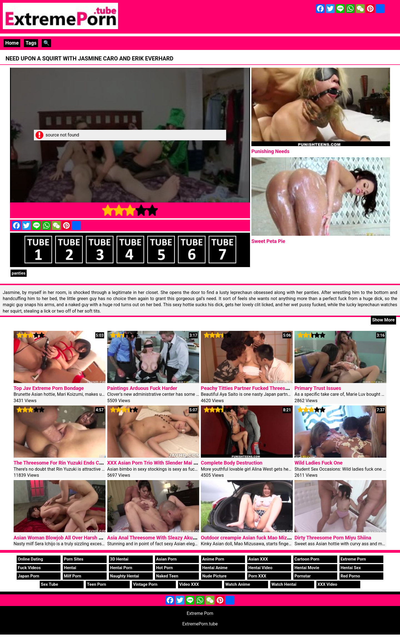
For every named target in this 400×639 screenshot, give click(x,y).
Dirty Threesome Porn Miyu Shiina (332, 538)
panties (19, 273)
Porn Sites (73, 559)
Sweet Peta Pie (268, 241)
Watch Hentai (283, 584)
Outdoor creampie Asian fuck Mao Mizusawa (251, 538)
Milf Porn (72, 576)
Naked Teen (167, 576)
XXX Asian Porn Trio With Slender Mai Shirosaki (160, 463)
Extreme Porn (353, 559)
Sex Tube (49, 584)
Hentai (70, 567)
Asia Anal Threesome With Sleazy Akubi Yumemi (162, 538)
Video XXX (189, 584)
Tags (31, 43)
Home (12, 43)
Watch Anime (237, 584)
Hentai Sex (351, 567)
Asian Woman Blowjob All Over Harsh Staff (62, 538)
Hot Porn (164, 567)
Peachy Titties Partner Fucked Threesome (248, 388)
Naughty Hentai (124, 576)
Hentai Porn (121, 567)
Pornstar (302, 576)
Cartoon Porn (306, 559)
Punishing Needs (270, 151)
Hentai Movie (306, 567)
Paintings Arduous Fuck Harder (142, 388)
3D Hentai (119, 559)
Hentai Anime (215, 567)
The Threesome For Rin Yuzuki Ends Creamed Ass (70, 463)
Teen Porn (96, 584)
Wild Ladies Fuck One (318, 463)
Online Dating (30, 559)
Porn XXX (257, 576)
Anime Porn (213, 559)
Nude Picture (214, 576)
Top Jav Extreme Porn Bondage (49, 388)
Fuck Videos (29, 567)
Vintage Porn (145, 584)
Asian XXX (258, 559)
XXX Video (327, 584)
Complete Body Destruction (231, 463)
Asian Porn (166, 559)
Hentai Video (260, 567)
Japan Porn (28, 576)
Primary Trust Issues (317, 388)
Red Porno (350, 576)
